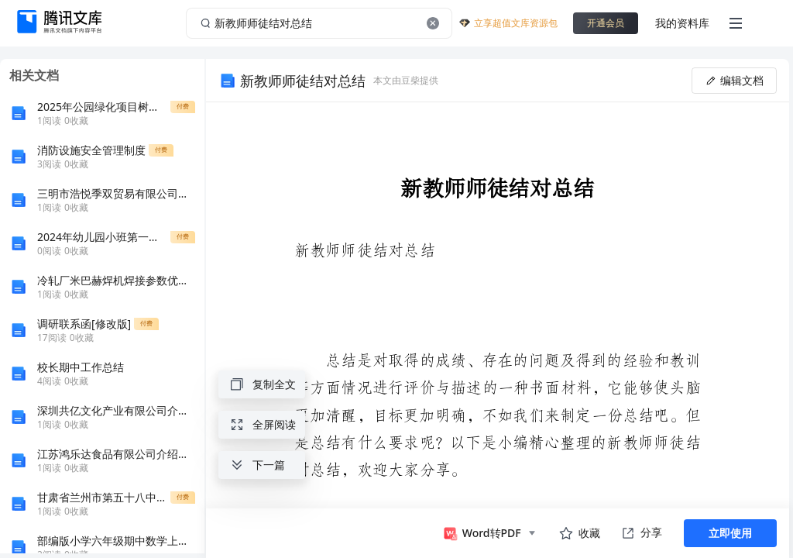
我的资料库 (682, 23)
